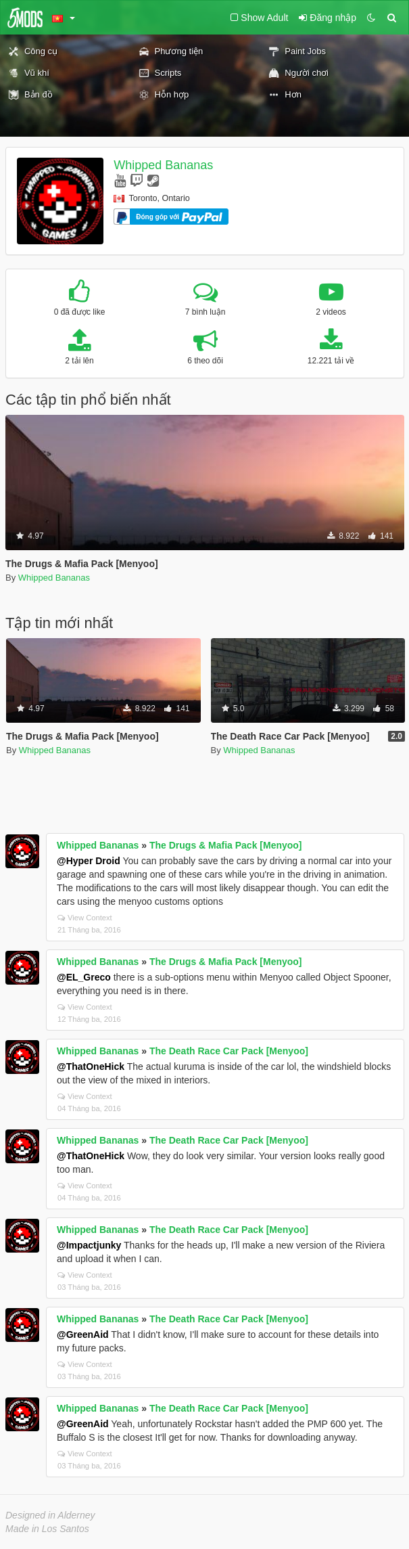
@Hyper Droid (88, 860)
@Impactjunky (89, 1245)
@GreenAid (83, 1334)
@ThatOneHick (90, 1066)
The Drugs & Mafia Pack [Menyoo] (225, 845)
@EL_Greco (84, 977)
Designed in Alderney (50, 1515)
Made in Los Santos (47, 1528)
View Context (84, 918)
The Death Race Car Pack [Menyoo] (228, 1051)
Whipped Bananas (163, 165)
